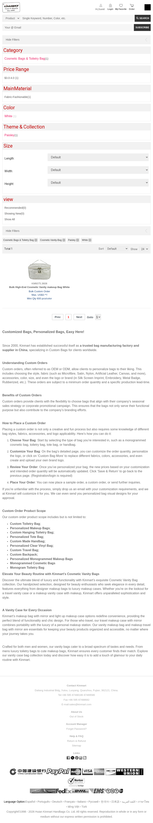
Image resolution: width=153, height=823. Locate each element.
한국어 (105, 801)
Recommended (15, 207)
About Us (76, 711)
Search (143, 18)
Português (43, 801)
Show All (9, 219)
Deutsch (57, 801)
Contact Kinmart (76, 685)
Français (70, 801)
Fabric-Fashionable (17, 96)
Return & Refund (76, 741)
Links (76, 753)
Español (30, 801)
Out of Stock (77, 716)
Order (132, 9)
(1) (11, 135)
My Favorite (121, 9)
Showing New (14, 213)
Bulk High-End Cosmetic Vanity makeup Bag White (39, 287)
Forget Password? (76, 728)
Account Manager (76, 724)
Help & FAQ (77, 736)
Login (110, 9)
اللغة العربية (129, 801)
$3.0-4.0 (11, 77)
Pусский (93, 801)
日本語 (115, 801)
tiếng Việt (73, 806)
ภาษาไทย (143, 801)
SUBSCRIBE (142, 27)
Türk (84, 806)
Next (79, 317)
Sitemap (76, 745)
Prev (57, 317)
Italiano (81, 801)
